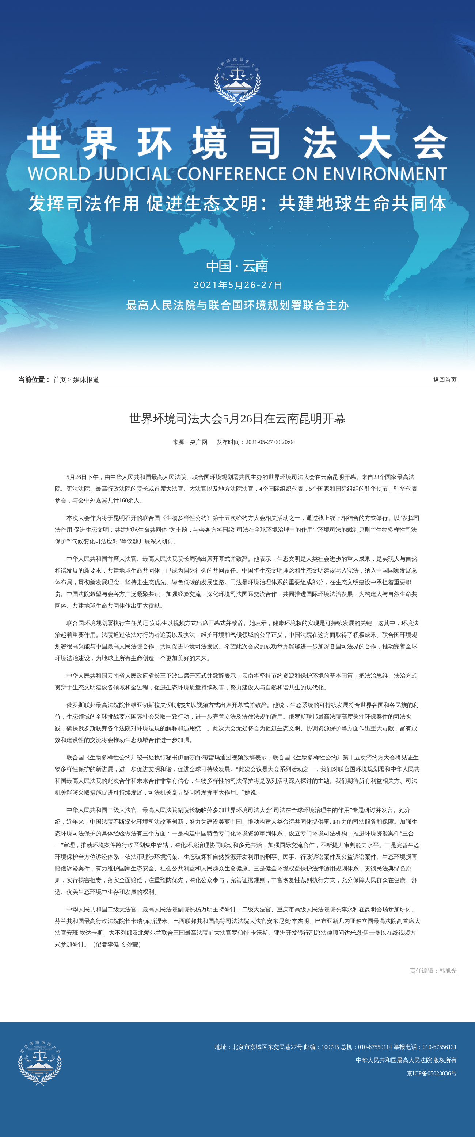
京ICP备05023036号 (432, 1073)
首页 (59, 379)
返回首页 (445, 379)
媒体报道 (86, 379)
